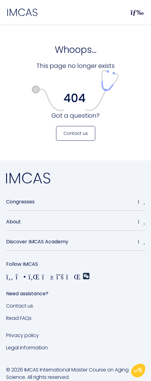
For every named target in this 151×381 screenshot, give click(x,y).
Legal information (27, 347)
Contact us (19, 305)
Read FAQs (19, 318)
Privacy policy (22, 335)
